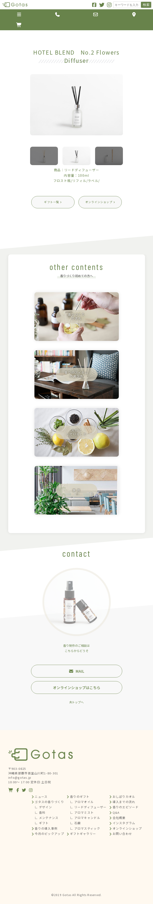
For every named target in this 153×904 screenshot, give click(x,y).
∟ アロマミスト (82, 812)
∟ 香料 (40, 812)
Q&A (116, 812)
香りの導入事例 (46, 828)
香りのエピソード (126, 807)
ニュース (41, 796)
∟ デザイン (43, 807)
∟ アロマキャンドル (85, 818)
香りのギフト (80, 796)
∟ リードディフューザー (88, 807)
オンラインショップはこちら (76, 687)
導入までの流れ (124, 802)
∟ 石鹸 (75, 823)
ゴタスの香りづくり (49, 802)
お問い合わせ (122, 833)
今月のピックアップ (49, 833)
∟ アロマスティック (85, 828)
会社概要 (119, 818)
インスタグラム (124, 823)
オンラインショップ (127, 828)
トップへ (78, 702)
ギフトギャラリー (83, 833)
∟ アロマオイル (82, 802)
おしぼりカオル (124, 796)
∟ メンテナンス (46, 818)
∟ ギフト (42, 823)
